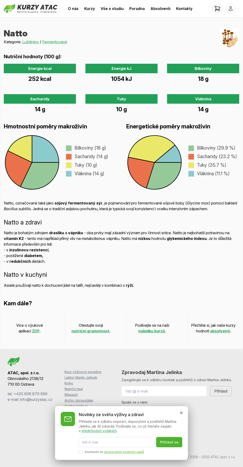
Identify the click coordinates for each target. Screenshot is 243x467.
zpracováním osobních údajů (124, 452)
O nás (73, 8)
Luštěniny (30, 41)
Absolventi (160, 8)
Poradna (137, 8)
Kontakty (184, 8)
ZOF (36, 331)
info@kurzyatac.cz (36, 399)
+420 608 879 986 (30, 393)
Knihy (69, 383)
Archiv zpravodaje (79, 400)
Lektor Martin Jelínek (81, 377)
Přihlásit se (169, 442)
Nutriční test (74, 389)
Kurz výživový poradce (83, 372)
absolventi (220, 331)
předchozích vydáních (99, 431)
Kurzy (89, 8)
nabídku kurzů (151, 331)
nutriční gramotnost (90, 331)
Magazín (71, 395)
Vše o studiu (112, 8)
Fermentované (54, 41)
